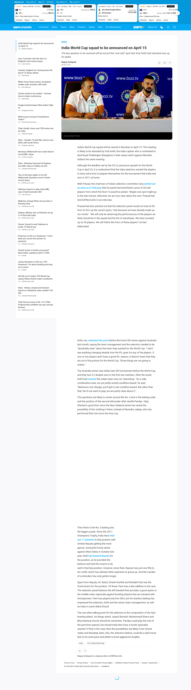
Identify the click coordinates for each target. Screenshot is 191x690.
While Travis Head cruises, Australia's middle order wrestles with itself (34, 104)
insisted (92, 383)
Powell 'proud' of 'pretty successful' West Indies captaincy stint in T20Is (34, 272)
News (72, 27)
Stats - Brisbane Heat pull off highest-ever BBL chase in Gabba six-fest (34, 186)
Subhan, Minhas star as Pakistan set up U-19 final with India (35, 235)
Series (54, 27)
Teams (63, 27)
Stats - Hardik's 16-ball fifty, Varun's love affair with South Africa (35, 162)
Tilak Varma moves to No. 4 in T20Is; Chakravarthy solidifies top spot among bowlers (35, 326)
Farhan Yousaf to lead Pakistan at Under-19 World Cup (33, 247)
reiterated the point (98, 345)
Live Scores (43, 27)
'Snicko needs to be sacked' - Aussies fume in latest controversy (34, 116)
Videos (92, 27)
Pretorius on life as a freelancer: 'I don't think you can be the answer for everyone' (35, 260)
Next (178, 13)
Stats (100, 27)
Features (82, 27)
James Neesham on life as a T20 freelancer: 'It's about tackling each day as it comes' (35, 286)
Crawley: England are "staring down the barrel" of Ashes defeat (35, 92)
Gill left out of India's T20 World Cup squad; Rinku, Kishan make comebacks (35, 299)
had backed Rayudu (99, 560)
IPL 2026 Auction (113, 27)
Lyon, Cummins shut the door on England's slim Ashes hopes (32, 81)
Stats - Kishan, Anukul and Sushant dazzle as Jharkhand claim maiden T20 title (35, 312)
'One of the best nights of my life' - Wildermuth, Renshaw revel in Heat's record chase (34, 199)
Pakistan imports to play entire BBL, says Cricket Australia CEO (34, 212)
